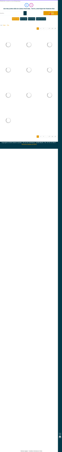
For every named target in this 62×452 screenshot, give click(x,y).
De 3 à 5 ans (23, 19)
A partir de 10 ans (41, 19)
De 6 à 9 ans (31, 19)
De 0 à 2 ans (15, 19)
